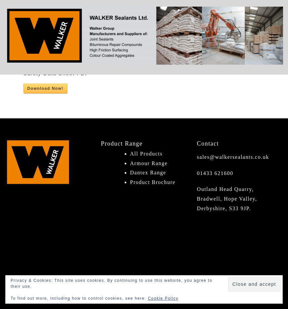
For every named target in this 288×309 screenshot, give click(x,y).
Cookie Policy (163, 298)
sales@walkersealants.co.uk (233, 157)
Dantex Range (148, 172)
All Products (146, 153)
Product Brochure (152, 182)
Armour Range (149, 163)
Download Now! (45, 88)
